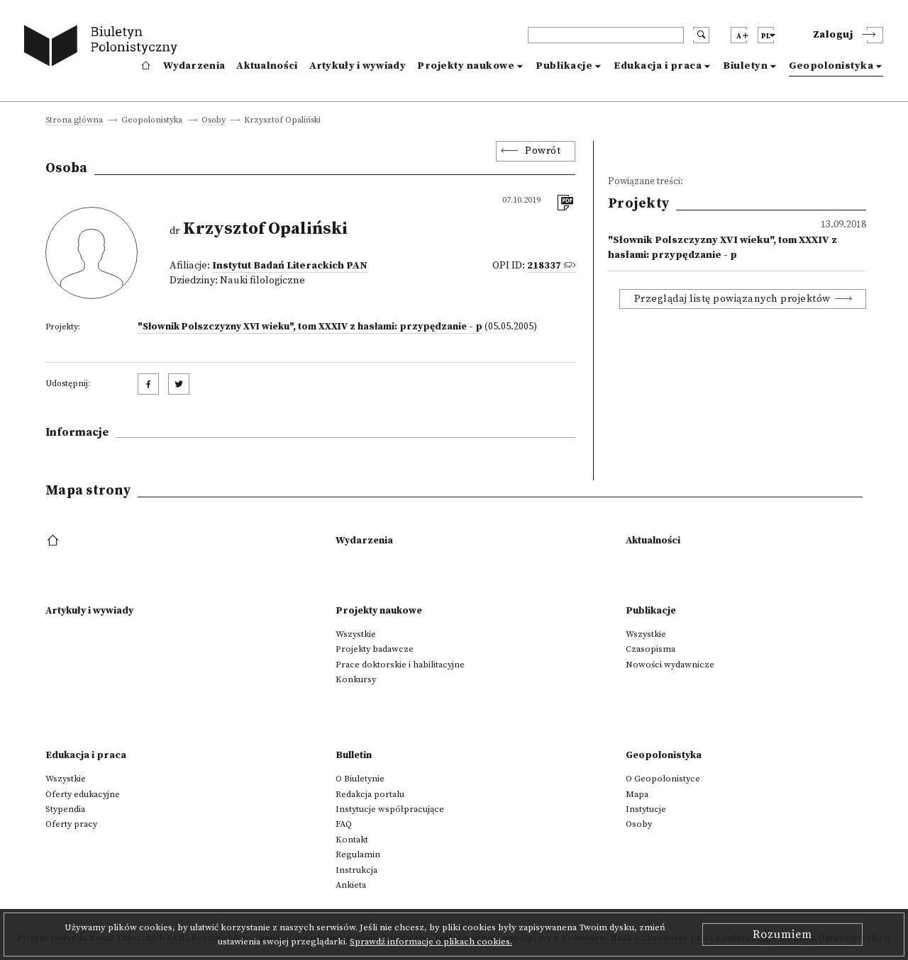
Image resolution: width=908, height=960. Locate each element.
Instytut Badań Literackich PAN (289, 265)
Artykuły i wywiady (357, 66)
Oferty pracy (71, 824)
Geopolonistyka (831, 66)
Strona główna (74, 120)
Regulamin (358, 854)
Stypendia (65, 809)
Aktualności (266, 66)
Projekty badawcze (375, 649)
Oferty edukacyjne (82, 794)
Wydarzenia (194, 66)
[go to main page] (104, 48)
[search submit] (701, 35)
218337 (544, 265)
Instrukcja (356, 870)
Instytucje (646, 809)
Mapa (637, 794)
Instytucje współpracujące (390, 809)
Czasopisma (650, 649)
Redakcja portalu (370, 794)
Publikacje (564, 66)
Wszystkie (356, 634)
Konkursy (356, 679)
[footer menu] (54, 541)
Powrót (542, 151)
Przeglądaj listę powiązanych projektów (732, 299)
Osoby (213, 120)
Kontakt (352, 839)
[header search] (606, 35)
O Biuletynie (360, 778)
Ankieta (351, 885)
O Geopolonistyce (663, 778)
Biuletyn (745, 66)
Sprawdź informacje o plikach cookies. (431, 941)
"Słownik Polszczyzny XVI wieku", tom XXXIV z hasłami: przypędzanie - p (310, 326)
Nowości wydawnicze (670, 664)
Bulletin (354, 755)
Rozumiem (782, 934)
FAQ (344, 824)
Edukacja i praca (658, 66)
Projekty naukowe (465, 66)
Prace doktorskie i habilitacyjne (400, 664)
